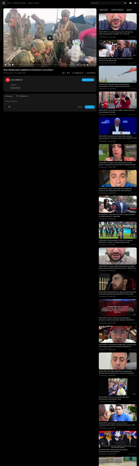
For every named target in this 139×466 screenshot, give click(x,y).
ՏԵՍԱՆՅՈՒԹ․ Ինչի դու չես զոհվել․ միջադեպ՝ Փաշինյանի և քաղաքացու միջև (121, 355)
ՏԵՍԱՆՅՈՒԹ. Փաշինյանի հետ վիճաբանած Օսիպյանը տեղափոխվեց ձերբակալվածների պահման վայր (121, 263)
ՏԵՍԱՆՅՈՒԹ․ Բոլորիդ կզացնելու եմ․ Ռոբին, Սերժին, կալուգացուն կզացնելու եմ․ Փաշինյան (121, 448)
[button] (135, 3)
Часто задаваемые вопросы (10, 56)
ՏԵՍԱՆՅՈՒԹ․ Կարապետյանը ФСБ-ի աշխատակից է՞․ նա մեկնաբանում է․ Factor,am (119, 193)
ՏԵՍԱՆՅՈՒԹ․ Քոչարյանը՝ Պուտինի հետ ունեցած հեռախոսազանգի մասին (120, 53)
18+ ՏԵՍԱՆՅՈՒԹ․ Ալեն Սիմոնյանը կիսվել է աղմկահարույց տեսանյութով (120, 401)
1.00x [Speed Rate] (88, 64)
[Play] (30, 65)
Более (63, 3)
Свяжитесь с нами (12, 63)
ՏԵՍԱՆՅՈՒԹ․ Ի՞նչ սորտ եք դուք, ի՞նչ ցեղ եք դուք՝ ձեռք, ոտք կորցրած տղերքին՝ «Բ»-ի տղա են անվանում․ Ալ (121, 30)
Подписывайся (95, 80)
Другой (56, 3)
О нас (4, 63)
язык (12, 65)
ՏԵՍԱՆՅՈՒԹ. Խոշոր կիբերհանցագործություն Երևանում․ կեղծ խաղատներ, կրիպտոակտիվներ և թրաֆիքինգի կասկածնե (120, 287)
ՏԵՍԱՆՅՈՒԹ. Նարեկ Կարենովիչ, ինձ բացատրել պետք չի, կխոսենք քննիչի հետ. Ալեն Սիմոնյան (121, 169)
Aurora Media (41, 80)
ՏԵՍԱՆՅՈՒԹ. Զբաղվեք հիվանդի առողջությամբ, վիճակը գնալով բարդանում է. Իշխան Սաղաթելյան (121, 333)
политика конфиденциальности (11, 61)
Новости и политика (45, 3)
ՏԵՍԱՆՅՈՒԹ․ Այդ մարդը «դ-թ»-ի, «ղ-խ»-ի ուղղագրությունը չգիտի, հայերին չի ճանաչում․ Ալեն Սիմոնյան (120, 379)
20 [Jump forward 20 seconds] (91, 64)
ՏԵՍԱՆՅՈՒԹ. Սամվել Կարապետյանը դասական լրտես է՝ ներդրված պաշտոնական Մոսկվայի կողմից (119, 146)
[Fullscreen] (101, 65)
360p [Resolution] (98, 64)
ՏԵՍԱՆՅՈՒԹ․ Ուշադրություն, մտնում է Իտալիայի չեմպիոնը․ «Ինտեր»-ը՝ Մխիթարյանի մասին (119, 216)
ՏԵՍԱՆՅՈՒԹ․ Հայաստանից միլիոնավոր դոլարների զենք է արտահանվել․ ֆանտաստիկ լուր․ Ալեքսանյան (120, 239)
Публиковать (97, 107)
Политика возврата (7, 54)
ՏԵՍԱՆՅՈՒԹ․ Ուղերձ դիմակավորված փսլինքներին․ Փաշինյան (119, 424)
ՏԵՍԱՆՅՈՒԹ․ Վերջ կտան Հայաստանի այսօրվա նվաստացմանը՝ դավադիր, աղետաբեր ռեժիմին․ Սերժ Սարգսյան (119, 122)
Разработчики (6, 65)
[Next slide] (134, 9)
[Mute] (95, 65)
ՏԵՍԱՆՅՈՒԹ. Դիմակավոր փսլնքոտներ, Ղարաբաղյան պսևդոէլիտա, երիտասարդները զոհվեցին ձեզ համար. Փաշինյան (120, 311)
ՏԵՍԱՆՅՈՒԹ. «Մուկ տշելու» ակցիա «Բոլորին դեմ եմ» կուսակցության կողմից (121, 99)
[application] (65, 37)
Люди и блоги (33, 3)
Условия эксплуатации (8, 59)
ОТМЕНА (87, 107)
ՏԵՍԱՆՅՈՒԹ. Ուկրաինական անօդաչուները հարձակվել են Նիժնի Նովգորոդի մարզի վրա (121, 76)
